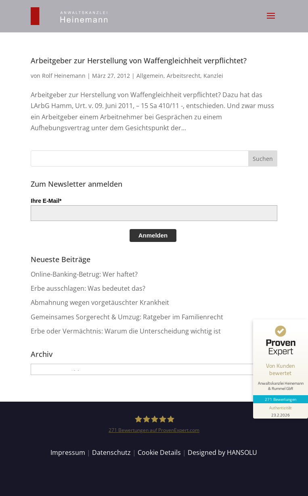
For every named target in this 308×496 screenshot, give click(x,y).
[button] (270, 21)
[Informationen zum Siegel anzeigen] (280, 411)
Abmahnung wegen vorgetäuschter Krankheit (100, 302)
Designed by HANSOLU (222, 452)
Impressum (67, 452)
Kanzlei (213, 75)
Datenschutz (111, 452)
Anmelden (153, 235)
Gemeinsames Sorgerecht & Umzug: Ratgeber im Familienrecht (127, 317)
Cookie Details (159, 452)
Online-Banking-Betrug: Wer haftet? (84, 274)
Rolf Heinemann (64, 75)
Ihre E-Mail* (46, 201)
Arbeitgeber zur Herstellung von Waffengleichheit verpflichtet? (139, 60)
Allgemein (149, 75)
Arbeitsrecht (183, 75)
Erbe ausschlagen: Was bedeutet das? (88, 288)
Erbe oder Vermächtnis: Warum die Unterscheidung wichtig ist (126, 331)
